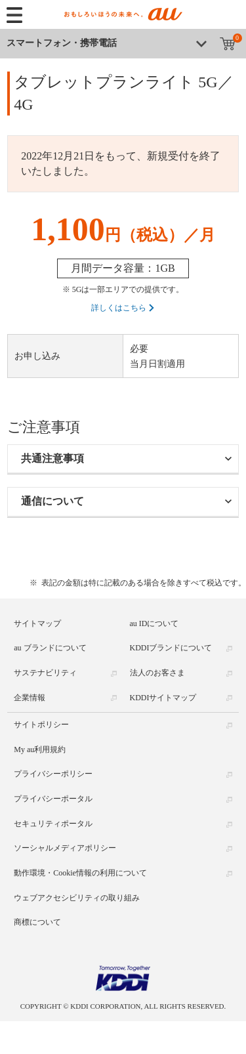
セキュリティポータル (53, 823)
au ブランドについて (50, 647)
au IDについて (154, 622)
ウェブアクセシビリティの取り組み (77, 897)
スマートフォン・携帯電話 (62, 43)
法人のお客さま (157, 672)
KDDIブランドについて (171, 647)
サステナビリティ (45, 672)
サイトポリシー (41, 724)
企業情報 (29, 697)
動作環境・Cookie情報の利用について (80, 872)
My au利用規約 (40, 748)
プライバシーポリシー (53, 773)
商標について (37, 922)
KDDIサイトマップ (163, 697)
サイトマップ (37, 622)
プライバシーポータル (53, 798)
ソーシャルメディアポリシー (65, 848)
